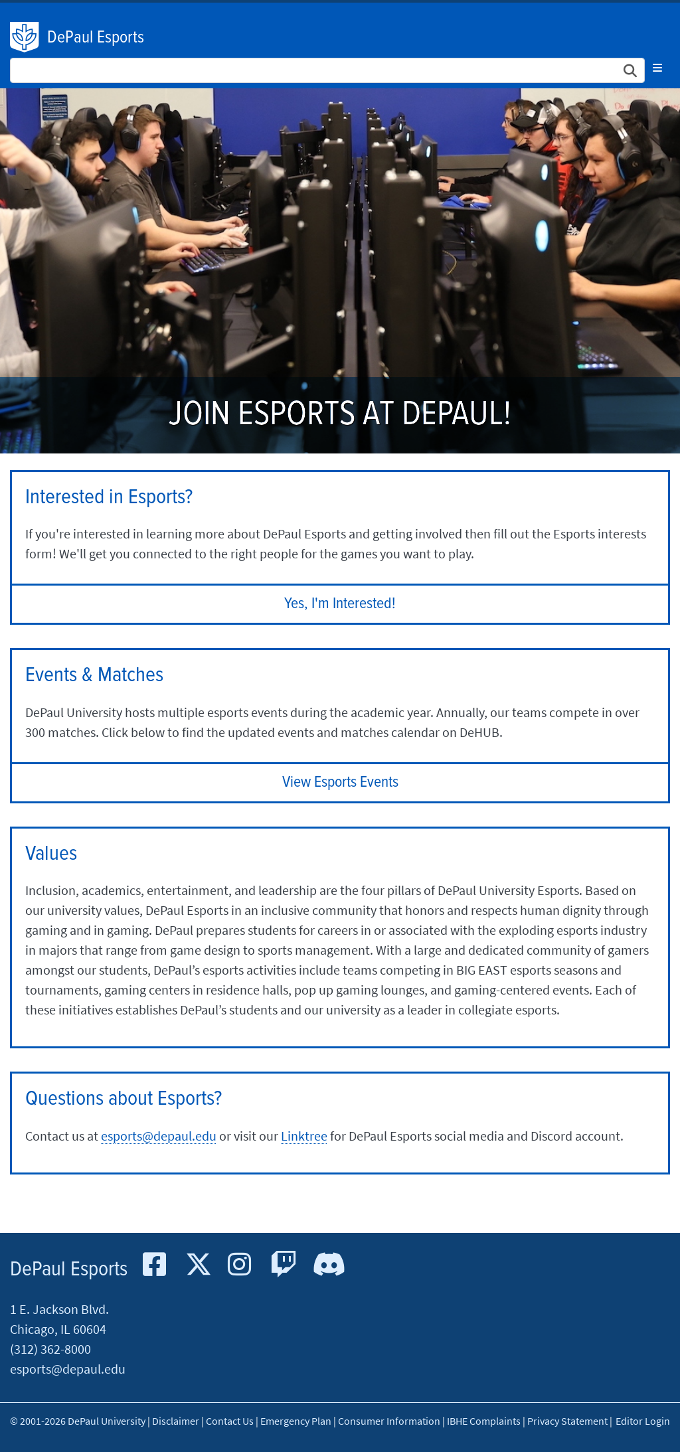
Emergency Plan (295, 1420)
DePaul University (25, 37)
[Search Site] (327, 70)
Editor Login (643, 1420)
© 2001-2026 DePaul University (77, 1420)
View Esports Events (340, 782)
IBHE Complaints (484, 1420)
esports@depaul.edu (158, 1135)
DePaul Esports (95, 38)
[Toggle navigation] (657, 68)
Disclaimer (175, 1420)
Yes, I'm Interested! (340, 604)
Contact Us (230, 1420)
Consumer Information (389, 1420)
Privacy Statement (567, 1420)
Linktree (304, 1135)
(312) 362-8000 (50, 1348)
